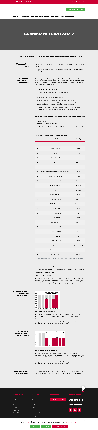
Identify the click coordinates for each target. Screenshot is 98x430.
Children (39, 17)
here (28, 422)
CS (79, 1)
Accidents (24, 17)
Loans (46, 17)
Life (32, 17)
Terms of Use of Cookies (71, 422)
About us (15, 405)
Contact (74, 1)
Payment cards (57, 17)
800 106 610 (76, 400)
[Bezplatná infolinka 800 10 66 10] (18, 2)
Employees (69, 17)
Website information (19, 402)
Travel (16, 17)
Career (15, 407)
